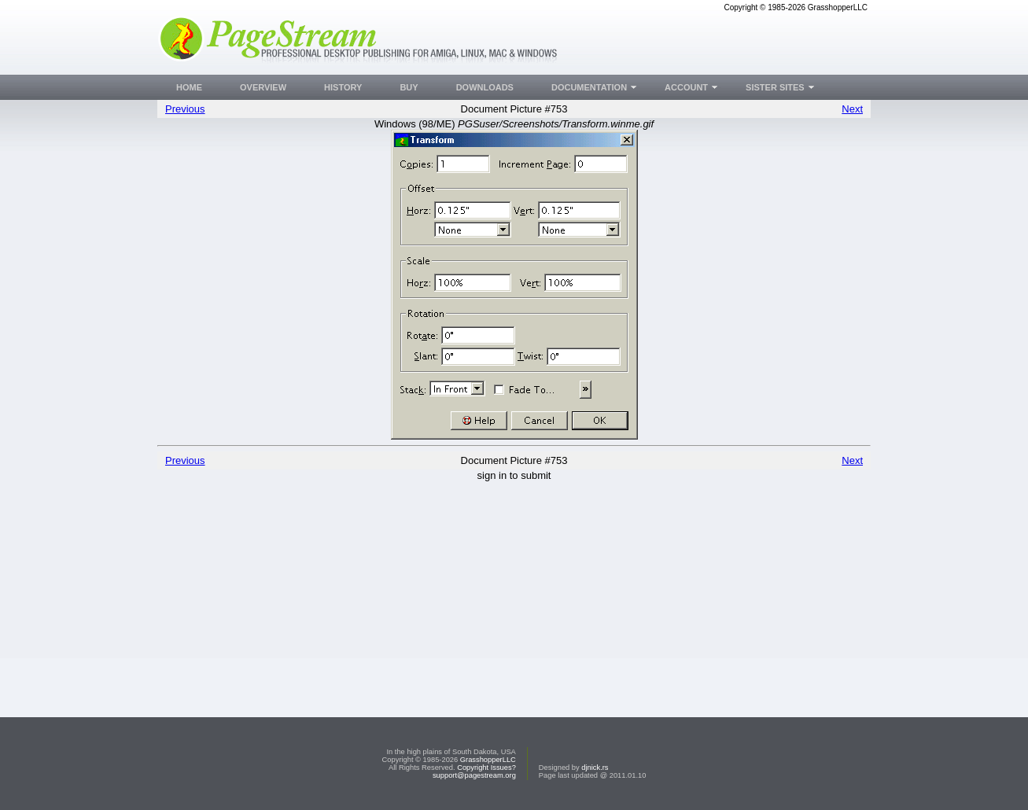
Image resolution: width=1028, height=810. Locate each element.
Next (852, 109)
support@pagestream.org (474, 775)
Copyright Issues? (486, 767)
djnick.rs (594, 767)
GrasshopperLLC (488, 760)
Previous (185, 109)
